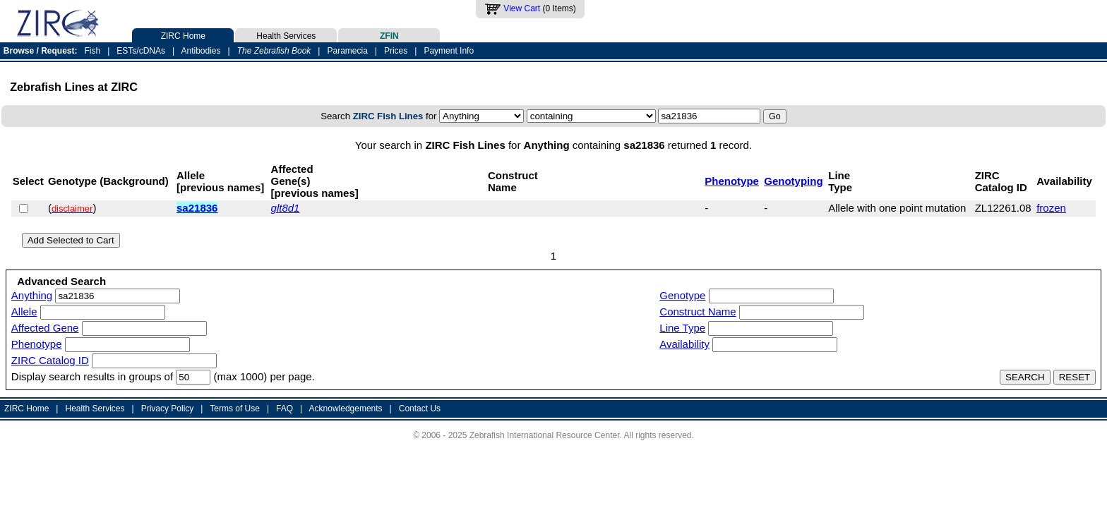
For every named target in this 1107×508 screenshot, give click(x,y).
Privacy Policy (167, 408)
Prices (395, 51)
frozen (1051, 208)
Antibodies (200, 51)
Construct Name (697, 312)
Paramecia (347, 51)
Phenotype (732, 181)
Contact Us (420, 408)
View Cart (521, 8)
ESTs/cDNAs (140, 51)
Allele (24, 312)
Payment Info (449, 51)
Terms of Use (235, 408)
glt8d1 (285, 208)
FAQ (284, 408)
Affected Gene (45, 328)
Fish (93, 51)
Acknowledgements (346, 408)
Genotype (682, 295)
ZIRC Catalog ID (50, 360)
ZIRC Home (183, 34)
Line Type (682, 328)
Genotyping (793, 181)
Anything (31, 295)
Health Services (286, 34)
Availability (684, 344)
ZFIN (389, 34)
